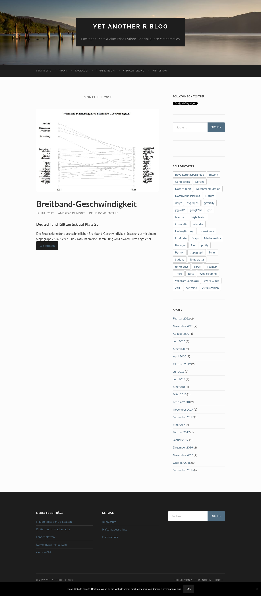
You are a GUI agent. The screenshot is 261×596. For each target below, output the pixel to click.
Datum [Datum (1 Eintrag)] (209, 195)
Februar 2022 (181, 318)
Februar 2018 (181, 402)
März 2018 (180, 394)
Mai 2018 (179, 386)
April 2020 (179, 356)
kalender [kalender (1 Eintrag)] (197, 224)
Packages (82, 70)
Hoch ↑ (220, 580)
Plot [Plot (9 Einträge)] (193, 245)
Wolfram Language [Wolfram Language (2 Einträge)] (187, 280)
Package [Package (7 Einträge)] (180, 245)
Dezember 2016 (183, 447)
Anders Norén (201, 580)
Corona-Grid (44, 552)
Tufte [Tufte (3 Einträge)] (191, 273)
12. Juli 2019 (45, 213)
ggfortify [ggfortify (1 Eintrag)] (209, 202)
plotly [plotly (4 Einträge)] (204, 245)
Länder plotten (45, 536)
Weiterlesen (47, 245)
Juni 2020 (179, 341)
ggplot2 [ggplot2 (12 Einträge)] (180, 210)
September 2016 (183, 470)
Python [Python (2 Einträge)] (179, 252)
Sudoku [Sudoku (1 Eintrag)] (180, 259)
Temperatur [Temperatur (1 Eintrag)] (197, 259)
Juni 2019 (179, 379)
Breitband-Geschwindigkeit (86, 204)
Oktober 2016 (182, 462)
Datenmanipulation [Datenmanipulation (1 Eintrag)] (208, 188)
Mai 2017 (179, 424)
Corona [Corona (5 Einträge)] (199, 181)
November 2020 (183, 326)
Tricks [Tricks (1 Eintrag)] (178, 273)
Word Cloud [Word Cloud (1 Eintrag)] (211, 280)
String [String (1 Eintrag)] (212, 252)
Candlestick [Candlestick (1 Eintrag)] (182, 181)
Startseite (43, 70)
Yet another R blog (130, 26)
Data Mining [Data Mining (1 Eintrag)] (183, 188)
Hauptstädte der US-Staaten (54, 521)
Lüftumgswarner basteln (51, 544)
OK (189, 588)
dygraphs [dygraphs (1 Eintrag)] (192, 202)
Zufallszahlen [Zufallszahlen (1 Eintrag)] (210, 287)
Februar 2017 (181, 432)
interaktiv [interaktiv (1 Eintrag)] (181, 224)
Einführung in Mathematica (53, 529)
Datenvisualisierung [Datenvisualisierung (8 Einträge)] (187, 195)
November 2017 (183, 409)
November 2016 (183, 455)
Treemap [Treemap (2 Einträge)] (211, 266)
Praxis (63, 70)
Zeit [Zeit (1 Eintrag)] (177, 287)
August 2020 (181, 333)
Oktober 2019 (182, 364)
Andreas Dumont (71, 213)
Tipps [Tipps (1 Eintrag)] (197, 266)
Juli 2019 (178, 371)
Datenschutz (110, 537)
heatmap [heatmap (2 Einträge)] (180, 217)
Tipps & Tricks (106, 70)
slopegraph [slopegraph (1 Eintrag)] (197, 252)
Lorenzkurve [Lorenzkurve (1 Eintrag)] (206, 231)
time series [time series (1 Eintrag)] (181, 266)
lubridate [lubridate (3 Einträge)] (181, 238)
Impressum (159, 70)
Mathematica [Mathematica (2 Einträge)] (212, 238)
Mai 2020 (179, 349)
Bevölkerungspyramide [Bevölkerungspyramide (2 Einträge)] (189, 174)
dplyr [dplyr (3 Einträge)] (178, 202)
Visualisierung (134, 70)
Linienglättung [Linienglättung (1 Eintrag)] (184, 231)
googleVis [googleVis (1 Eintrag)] (196, 210)
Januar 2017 (180, 439)
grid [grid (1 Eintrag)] (209, 210)
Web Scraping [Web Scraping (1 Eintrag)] (208, 273)
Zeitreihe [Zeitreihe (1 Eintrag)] (191, 287)
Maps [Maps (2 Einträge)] (195, 238)
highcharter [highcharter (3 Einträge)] (198, 217)
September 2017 (183, 417)
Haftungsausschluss (114, 529)
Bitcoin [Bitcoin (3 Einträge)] (213, 174)
